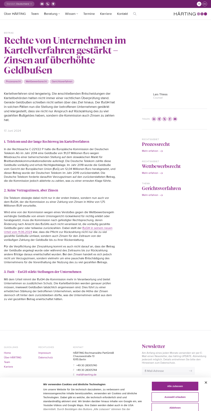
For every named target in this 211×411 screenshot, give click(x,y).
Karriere (106, 14)
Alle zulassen (175, 355)
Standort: (11, 3)
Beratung (50, 14)
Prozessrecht (156, 144)
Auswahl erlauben (175, 366)
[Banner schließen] (206, 352)
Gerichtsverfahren (161, 188)
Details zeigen (51, 404)
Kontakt (122, 14)
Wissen (70, 14)
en (204, 4)
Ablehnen (175, 377)
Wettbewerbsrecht (161, 166)
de (199, 4)
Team (35, 14)
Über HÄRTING (15, 14)
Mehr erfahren (150, 151)
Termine (89, 14)
